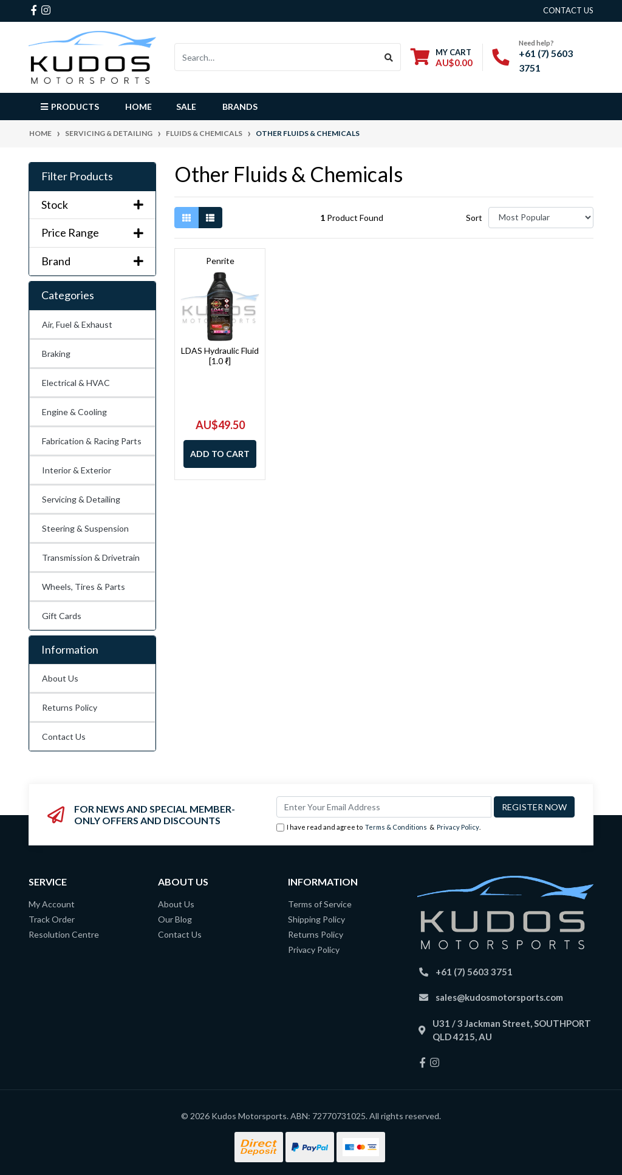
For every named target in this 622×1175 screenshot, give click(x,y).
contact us (568, 10)
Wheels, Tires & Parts (83, 586)
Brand (92, 261)
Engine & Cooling (74, 412)
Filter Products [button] (77, 176)
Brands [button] (240, 106)
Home (138, 106)
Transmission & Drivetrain (91, 557)
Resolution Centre (64, 934)
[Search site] (389, 57)
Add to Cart (220, 454)
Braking (56, 353)
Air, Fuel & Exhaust (77, 324)
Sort (474, 217)
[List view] (210, 217)
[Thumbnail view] (186, 217)
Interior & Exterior (76, 470)
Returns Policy (69, 707)
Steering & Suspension (85, 528)
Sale (186, 106)
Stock (92, 204)
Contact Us (64, 736)
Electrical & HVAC (76, 383)
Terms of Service (320, 904)
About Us (60, 678)
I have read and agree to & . (378, 827)
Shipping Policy (316, 919)
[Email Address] (383, 807)
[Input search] (276, 57)
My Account (52, 904)
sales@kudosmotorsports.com (499, 997)
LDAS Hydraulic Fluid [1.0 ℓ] (220, 355)
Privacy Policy (458, 827)
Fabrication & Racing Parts (92, 441)
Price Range (92, 232)
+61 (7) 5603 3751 (474, 971)
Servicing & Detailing (81, 499)
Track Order (52, 919)
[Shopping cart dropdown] (441, 57)
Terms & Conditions (396, 827)
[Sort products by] (540, 217)
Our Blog (175, 919)
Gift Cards (61, 616)
